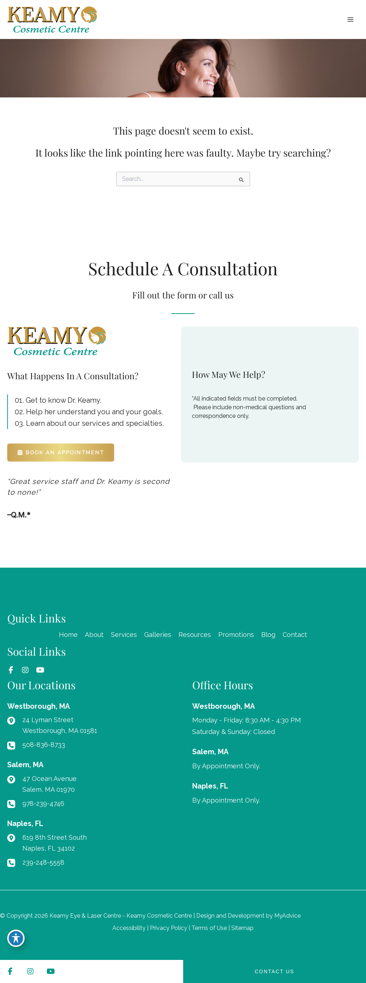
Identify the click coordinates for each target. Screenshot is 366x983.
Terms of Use (209, 928)
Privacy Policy (168, 928)
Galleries (157, 635)
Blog (268, 635)
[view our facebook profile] (10, 670)
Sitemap (242, 928)
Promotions (236, 635)
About (94, 635)
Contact (295, 635)
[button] (60, 453)
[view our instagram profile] (25, 670)
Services (124, 635)
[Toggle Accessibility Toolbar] (16, 938)
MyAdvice (287, 915)
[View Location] (38, 706)
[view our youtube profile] (39, 670)
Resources (194, 635)
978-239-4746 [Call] (43, 804)
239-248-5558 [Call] (43, 862)
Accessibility (129, 928)
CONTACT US (274, 971)
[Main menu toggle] (350, 20)
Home (68, 635)
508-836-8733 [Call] (43, 745)
